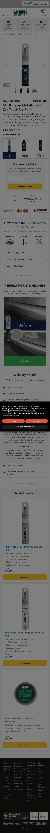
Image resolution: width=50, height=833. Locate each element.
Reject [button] (13, 421)
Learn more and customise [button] (25, 427)
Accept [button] (36, 421)
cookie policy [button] (31, 411)
